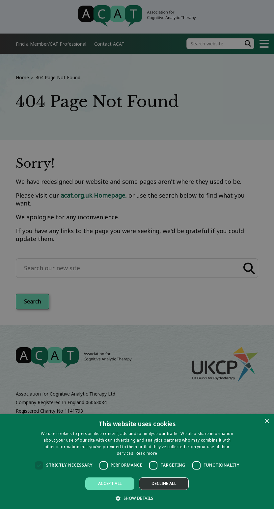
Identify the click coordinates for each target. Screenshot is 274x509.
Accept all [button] (110, 483)
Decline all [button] (163, 483)
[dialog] (137, 461)
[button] (137, 498)
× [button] (266, 421)
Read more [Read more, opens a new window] (146, 453)
